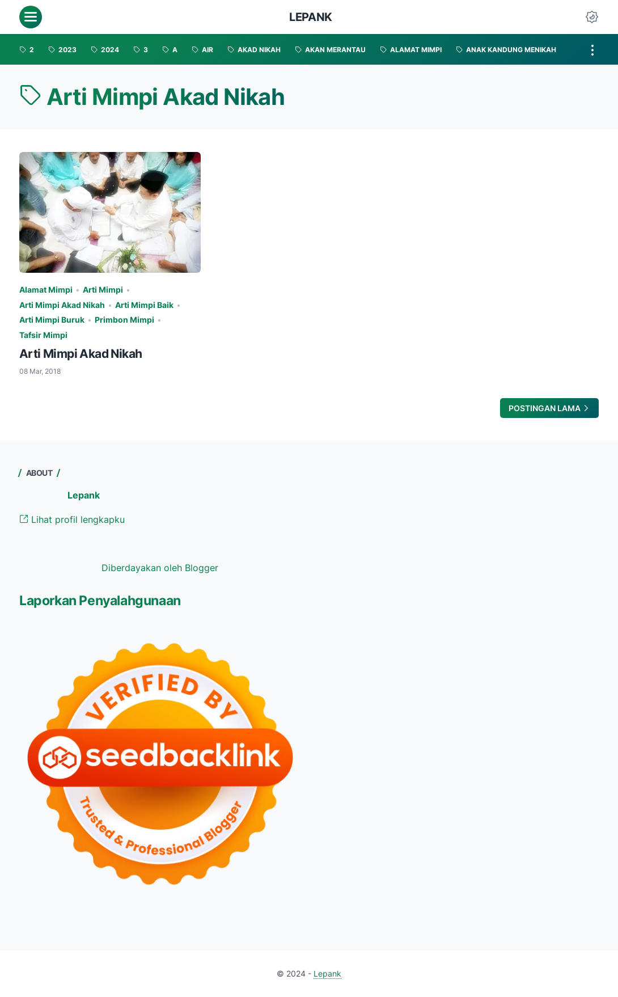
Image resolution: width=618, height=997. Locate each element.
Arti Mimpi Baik (144, 305)
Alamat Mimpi (46, 289)
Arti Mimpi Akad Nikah (62, 305)
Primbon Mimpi (124, 319)
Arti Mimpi (103, 289)
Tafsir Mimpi (43, 335)
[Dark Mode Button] (592, 17)
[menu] (30, 17)
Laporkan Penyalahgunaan (100, 601)
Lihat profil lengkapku (72, 519)
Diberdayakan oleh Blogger (159, 567)
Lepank (310, 17)
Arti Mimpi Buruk (51, 319)
